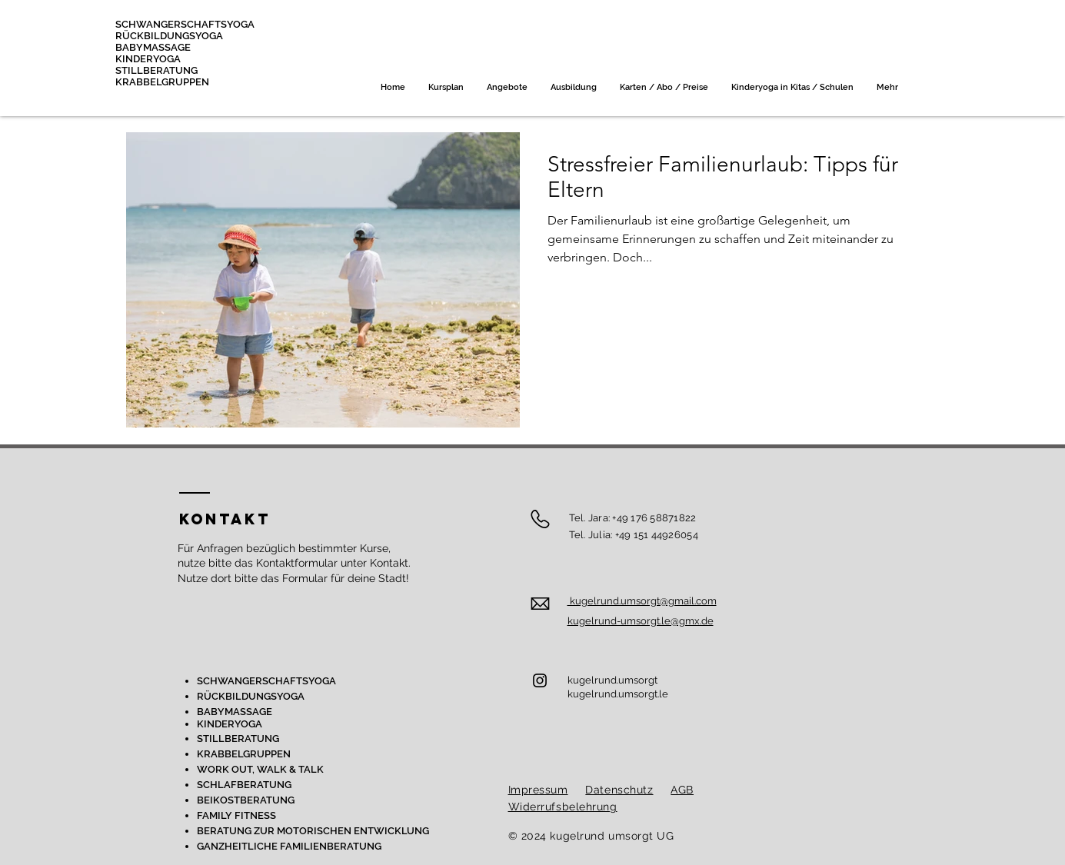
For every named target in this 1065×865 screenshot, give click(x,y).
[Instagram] (540, 680)
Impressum (538, 789)
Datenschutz (619, 789)
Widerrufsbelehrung (562, 806)
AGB (682, 789)
